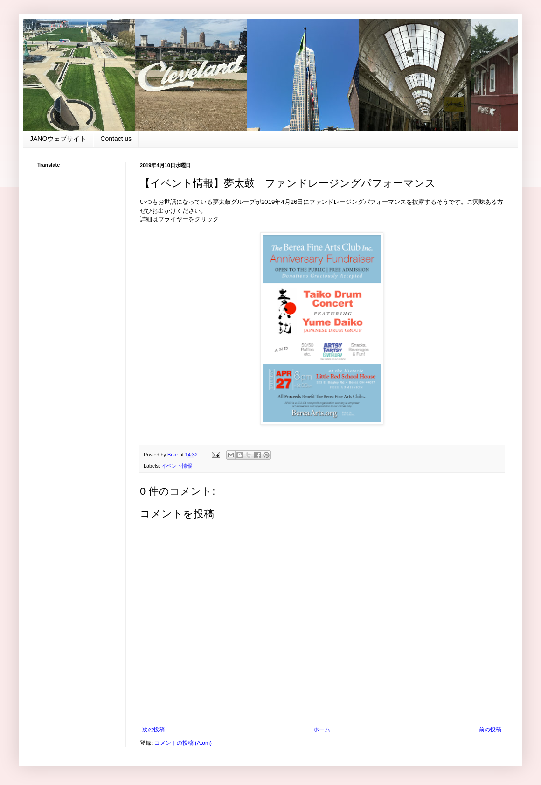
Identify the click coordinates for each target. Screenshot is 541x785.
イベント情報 (176, 466)
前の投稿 (490, 729)
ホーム (321, 729)
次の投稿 (153, 729)
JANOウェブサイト (58, 138)
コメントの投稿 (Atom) (183, 743)
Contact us (116, 138)
